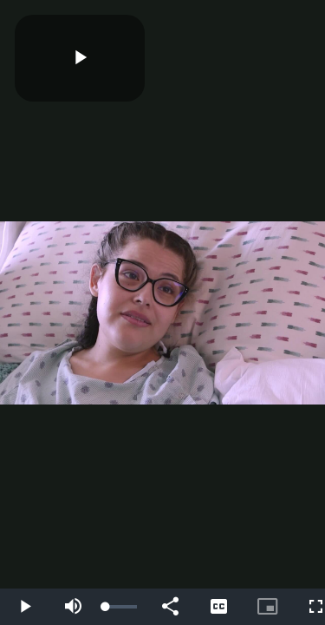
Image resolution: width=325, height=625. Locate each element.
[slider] (121, 607)
